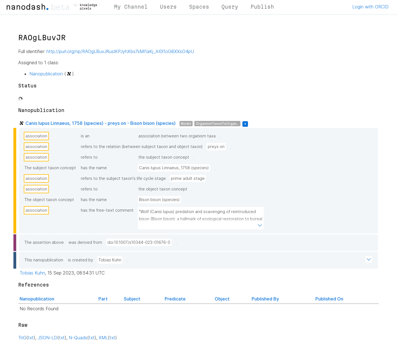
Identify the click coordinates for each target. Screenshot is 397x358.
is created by (80, 259)
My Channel (131, 6)
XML (103, 337)
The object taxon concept (49, 199)
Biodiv (186, 123)
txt (31, 337)
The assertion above (44, 242)
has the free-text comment (107, 210)
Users (168, 6)
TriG (22, 337)
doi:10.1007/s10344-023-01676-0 (138, 242)
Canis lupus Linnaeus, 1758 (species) (174, 167)
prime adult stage (188, 178)
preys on (216, 146)
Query (229, 6)
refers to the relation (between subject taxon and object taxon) (142, 146)
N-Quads (78, 337)
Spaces (199, 6)
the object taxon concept (162, 189)
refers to (89, 157)
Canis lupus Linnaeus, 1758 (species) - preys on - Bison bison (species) (100, 123)
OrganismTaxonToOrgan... (217, 123)
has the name (94, 167)
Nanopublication (46, 74)
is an (85, 136)
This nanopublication (43, 259)
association (36, 136)
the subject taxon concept (163, 157)
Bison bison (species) (159, 199)
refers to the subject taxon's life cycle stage (123, 178)
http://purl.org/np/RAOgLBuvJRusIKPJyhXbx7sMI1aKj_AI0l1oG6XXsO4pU (120, 51)
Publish (262, 6)
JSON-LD (47, 337)
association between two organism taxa (177, 136)
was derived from (85, 242)
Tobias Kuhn (109, 259)
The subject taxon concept (50, 167)
